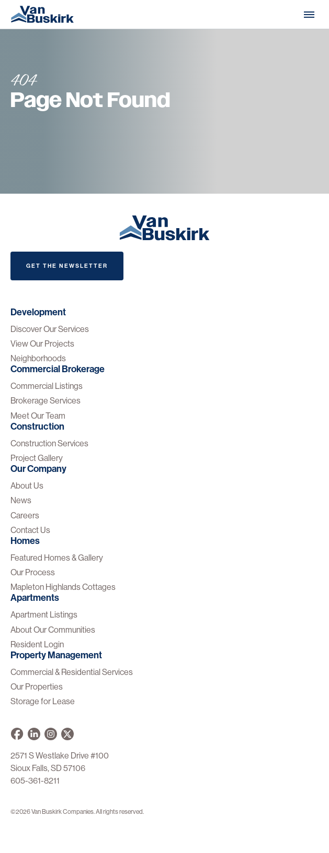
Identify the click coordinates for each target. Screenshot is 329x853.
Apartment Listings (43, 615)
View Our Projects (42, 344)
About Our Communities (52, 630)
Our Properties (36, 687)
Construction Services (49, 443)
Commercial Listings (46, 386)
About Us (26, 486)
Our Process (32, 572)
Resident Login (37, 644)
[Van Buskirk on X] (67, 734)
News (20, 500)
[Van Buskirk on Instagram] (50, 734)
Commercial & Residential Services (71, 672)
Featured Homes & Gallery (56, 558)
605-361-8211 (35, 781)
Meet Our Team (37, 416)
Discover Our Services (49, 329)
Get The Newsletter (67, 266)
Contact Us (30, 530)
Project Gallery (36, 458)
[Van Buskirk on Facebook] (17, 734)
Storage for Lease (42, 701)
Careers (24, 515)
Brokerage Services (45, 401)
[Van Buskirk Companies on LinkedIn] (34, 734)
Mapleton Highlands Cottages (63, 587)
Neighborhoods (38, 358)
